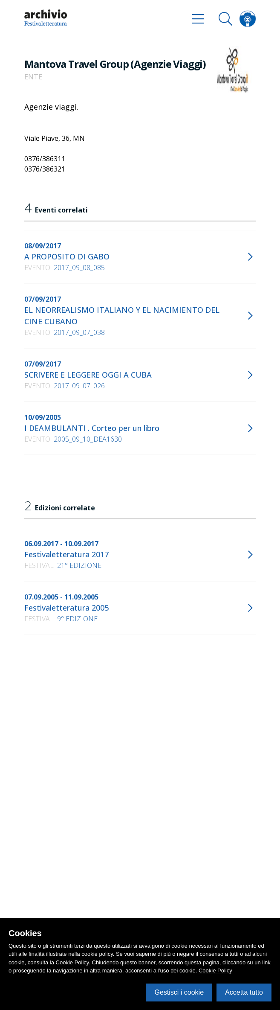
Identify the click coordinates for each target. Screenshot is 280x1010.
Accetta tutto (244, 992)
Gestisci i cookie (179, 992)
